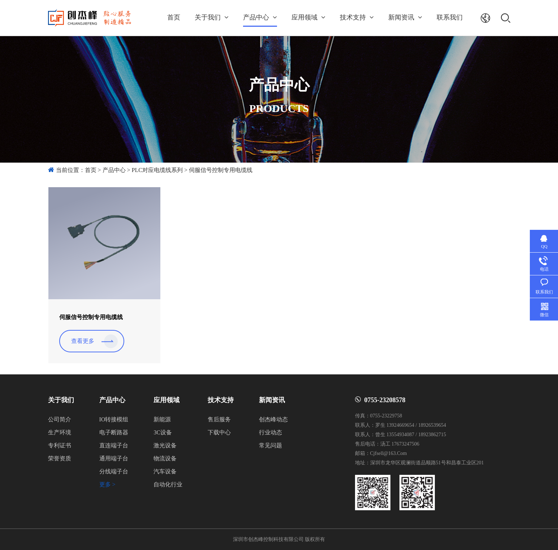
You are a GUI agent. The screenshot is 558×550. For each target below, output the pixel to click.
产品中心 (260, 17)
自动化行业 (167, 484)
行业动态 (270, 432)
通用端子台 (113, 458)
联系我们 (450, 17)
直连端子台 (113, 445)
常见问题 (270, 445)
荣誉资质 (59, 458)
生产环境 (59, 432)
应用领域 (308, 17)
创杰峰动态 (273, 419)
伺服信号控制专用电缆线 (220, 170)
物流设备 (165, 458)
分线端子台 (113, 471)
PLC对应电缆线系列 (157, 170)
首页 (173, 17)
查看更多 (82, 341)
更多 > (107, 484)
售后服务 (219, 419)
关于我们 (212, 17)
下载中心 (219, 432)
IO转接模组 (114, 419)
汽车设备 (165, 471)
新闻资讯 (405, 17)
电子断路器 (113, 432)
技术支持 (357, 17)
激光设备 (165, 445)
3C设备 (162, 432)
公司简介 (59, 419)
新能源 (162, 419)
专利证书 (59, 445)
